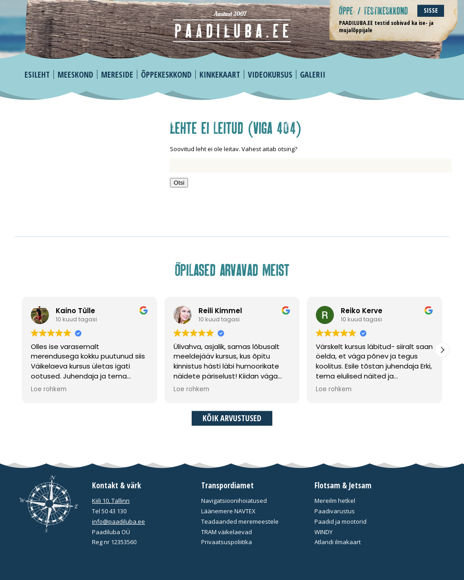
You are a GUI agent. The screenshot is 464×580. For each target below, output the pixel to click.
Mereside (117, 74)
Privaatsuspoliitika (226, 542)
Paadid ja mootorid (340, 521)
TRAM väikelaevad (226, 532)
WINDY (323, 532)
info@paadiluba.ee (118, 521)
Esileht (37, 74)
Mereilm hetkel (334, 500)
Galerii (312, 74)
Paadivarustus (334, 511)
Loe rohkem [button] (49, 389)
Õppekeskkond (166, 74)
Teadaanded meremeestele (240, 521)
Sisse (431, 10)
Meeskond (75, 74)
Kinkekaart (219, 74)
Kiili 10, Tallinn (111, 500)
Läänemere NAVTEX (228, 511)
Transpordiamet (227, 485)
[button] (442, 350)
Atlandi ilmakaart (337, 542)
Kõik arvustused (232, 418)
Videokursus (270, 74)
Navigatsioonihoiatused (234, 500)
